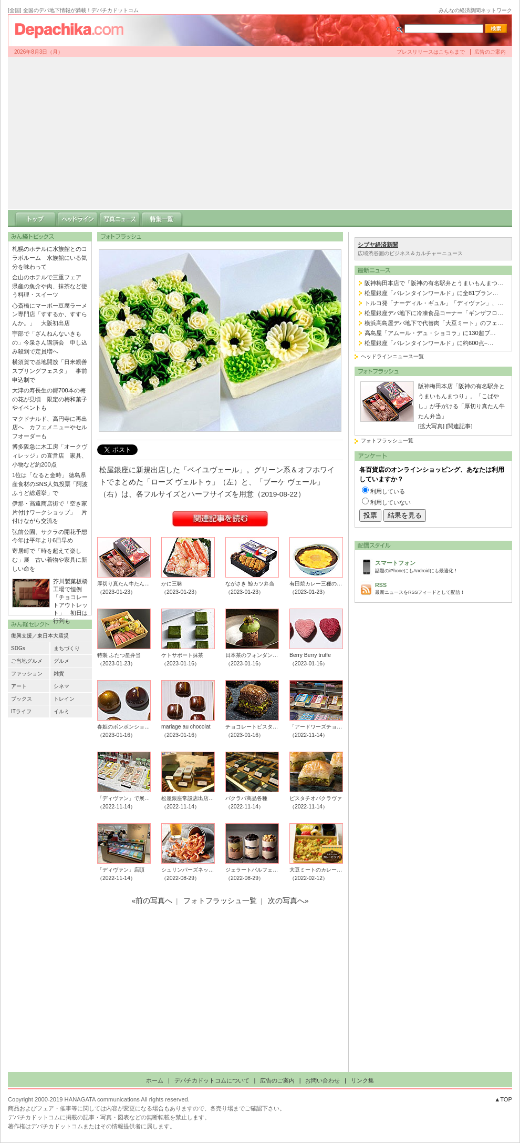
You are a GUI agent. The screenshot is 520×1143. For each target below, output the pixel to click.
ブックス (21, 699)
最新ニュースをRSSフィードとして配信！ (440, 588)
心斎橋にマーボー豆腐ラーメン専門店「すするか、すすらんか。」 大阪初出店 (49, 314)
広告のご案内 (490, 52)
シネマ (61, 686)
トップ (36, 218)
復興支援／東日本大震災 (40, 636)
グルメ (61, 661)
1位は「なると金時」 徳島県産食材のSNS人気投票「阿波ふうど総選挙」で (50, 484)
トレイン (64, 699)
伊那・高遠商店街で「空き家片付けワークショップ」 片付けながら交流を (49, 512)
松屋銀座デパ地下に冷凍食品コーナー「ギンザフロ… (434, 313)
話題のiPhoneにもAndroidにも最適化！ (440, 566)
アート (19, 686)
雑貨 (59, 673)
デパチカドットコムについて (211, 1080)
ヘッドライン (78, 218)
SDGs (18, 648)
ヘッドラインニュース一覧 (392, 356)
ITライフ (21, 711)
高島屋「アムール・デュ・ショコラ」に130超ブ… (430, 333)
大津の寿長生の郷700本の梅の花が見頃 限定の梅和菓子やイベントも (49, 399)
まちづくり (67, 648)
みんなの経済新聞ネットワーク (475, 10)
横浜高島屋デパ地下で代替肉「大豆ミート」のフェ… (434, 323)
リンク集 (362, 1080)
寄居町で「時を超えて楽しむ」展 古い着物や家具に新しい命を (49, 560)
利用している (387, 491)
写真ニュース (120, 218)
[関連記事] (459, 426)
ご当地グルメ (27, 661)
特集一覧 (162, 218)
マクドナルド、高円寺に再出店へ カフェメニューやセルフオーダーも (49, 428)
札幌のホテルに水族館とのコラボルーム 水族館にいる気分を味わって (49, 258)
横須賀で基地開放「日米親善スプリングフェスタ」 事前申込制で (49, 371)
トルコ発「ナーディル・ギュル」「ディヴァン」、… (434, 303)
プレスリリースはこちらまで (431, 52)
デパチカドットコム (73, 30)
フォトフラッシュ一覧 (387, 440)
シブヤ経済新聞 (378, 244)
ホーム (154, 1080)
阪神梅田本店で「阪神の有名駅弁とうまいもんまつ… (434, 283)
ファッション (27, 673)
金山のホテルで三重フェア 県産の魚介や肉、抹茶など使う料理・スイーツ (49, 286)
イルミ (61, 711)
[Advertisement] (260, 133)
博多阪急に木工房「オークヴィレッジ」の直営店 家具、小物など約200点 (49, 455)
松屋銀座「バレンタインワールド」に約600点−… (429, 343)
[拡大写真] (431, 426)
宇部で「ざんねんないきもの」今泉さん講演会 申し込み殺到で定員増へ (49, 342)
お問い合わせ (322, 1080)
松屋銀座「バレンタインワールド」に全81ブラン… (431, 293)
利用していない (390, 502)
